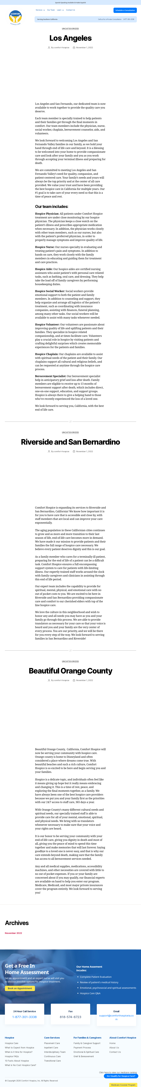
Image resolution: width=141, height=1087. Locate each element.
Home (112, 1043)
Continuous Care (52, 1056)
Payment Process (82, 1047)
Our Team (51, 10)
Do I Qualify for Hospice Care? (120, 1078)
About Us (114, 1047)
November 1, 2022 (84, 47)
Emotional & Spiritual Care (86, 1052)
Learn (60, 10)
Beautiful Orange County (70, 670)
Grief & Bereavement (84, 1056)
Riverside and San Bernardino (70, 441)
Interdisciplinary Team (54, 1052)
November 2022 (13, 933)
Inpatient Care (51, 1047)
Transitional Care (52, 1060)
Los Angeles (70, 38)
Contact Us (71, 10)
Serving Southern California (48, 19)
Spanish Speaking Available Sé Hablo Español (70, 3)
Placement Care (52, 1043)
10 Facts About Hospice (17, 1060)
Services (39, 10)
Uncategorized (70, 29)
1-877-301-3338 (127, 19)
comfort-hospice (61, 47)
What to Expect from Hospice (19, 1047)
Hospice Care (11, 1043)
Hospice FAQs (12, 1056)
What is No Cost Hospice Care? (20, 1065)
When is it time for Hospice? (18, 1052)
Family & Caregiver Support (87, 1043)
